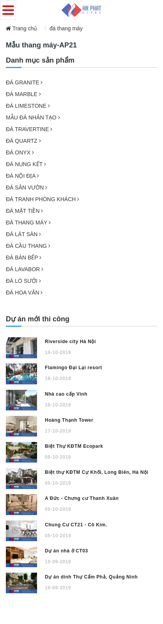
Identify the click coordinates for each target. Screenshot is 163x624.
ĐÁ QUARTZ (23, 141)
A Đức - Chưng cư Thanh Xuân (82, 498)
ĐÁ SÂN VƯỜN (26, 187)
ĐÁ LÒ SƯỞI (23, 281)
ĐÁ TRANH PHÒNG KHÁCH (42, 199)
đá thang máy (66, 28)
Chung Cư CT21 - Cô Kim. (76, 525)
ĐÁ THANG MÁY (28, 222)
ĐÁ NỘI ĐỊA (22, 176)
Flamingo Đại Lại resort (73, 367)
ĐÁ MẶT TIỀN (24, 211)
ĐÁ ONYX (20, 152)
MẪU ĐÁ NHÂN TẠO (33, 117)
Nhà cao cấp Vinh (66, 394)
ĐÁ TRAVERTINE (29, 129)
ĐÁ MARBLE (23, 94)
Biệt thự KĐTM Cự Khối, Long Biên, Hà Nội (96, 472)
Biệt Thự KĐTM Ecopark (74, 446)
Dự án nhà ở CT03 (66, 551)
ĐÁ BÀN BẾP (23, 257)
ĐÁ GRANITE (24, 82)
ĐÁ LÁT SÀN (23, 234)
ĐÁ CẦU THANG (28, 246)
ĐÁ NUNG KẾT (26, 164)
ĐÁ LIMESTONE (28, 106)
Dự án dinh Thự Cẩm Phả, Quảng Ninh (91, 577)
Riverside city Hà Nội (70, 341)
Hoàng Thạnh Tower (69, 420)
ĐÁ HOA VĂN (24, 292)
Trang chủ (21, 28)
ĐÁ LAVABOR (24, 269)
